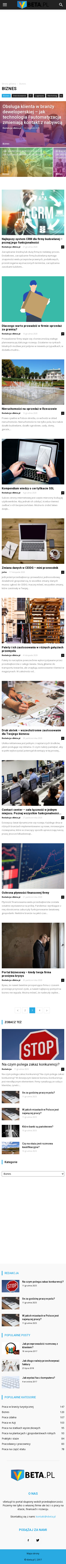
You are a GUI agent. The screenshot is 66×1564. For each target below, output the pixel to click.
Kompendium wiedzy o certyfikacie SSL (28, 488)
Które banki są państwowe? (37, 1126)
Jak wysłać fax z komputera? (38, 1377)
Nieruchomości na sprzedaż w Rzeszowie (29, 408)
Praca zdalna (9, 1417)
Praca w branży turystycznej (18, 1406)
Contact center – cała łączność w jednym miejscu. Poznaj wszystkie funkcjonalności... (31, 811)
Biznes (6, 95)
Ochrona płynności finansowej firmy (25, 892)
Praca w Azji (9, 1422)
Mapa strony (33, 1553)
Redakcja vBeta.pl (12, 128)
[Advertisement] (33, 44)
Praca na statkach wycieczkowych (21, 1428)
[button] (61, 5)
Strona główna (9, 83)
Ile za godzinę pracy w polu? (38, 1092)
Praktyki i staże (10, 1438)
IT (31, 95)
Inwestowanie (19, 95)
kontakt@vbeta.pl (46, 1516)
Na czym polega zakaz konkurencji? (30, 1064)
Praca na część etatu (14, 1449)
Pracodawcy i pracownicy (16, 1444)
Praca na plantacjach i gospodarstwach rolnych (28, 1433)
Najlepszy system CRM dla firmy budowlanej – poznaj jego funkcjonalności (32, 240)
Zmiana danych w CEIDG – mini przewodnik (30, 567)
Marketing (52, 95)
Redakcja (7, 1069)
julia (4, 572)
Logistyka (39, 95)
